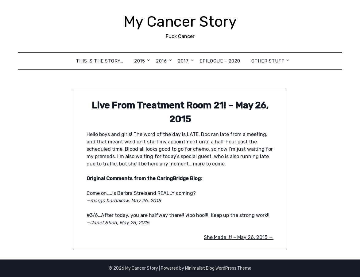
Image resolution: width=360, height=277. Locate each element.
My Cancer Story (180, 21)
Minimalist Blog (200, 268)
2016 (161, 61)
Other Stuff (268, 61)
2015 (139, 61)
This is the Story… (99, 61)
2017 (183, 61)
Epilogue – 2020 (219, 61)
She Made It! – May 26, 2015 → (238, 237)
